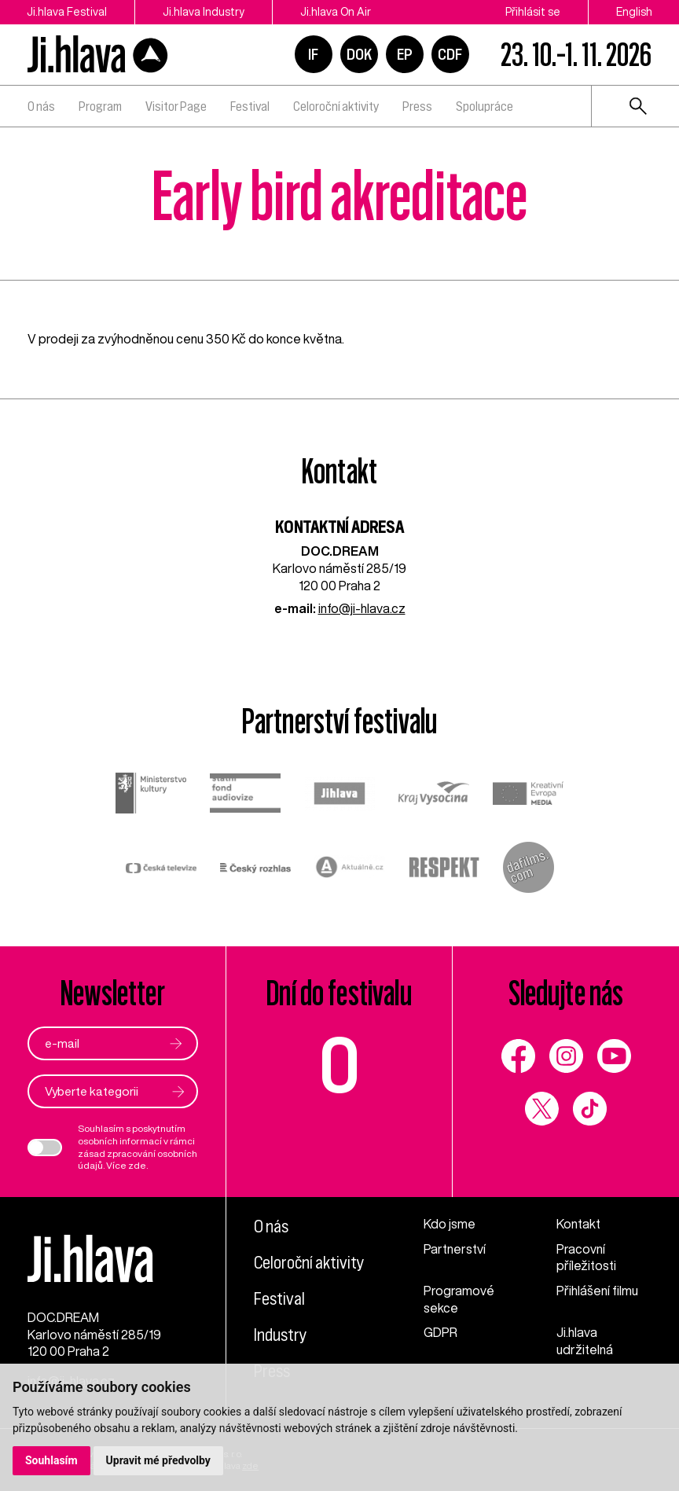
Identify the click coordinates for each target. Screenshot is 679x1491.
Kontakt (578, 1223)
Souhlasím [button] (51, 1460)
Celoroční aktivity (336, 106)
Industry (280, 1334)
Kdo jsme (449, 1223)
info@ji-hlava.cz (362, 608)
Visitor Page (176, 106)
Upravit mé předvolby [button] (158, 1460)
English (634, 11)
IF (313, 54)
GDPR (440, 1332)
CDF (450, 54)
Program (100, 106)
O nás (41, 106)
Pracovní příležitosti (586, 1257)
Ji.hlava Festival (67, 11)
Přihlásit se (532, 11)
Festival (250, 106)
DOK (359, 54)
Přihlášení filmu (597, 1290)
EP (405, 54)
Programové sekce (459, 1299)
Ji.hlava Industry (203, 11)
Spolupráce (484, 106)
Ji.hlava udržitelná (584, 1341)
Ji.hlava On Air (335, 11)
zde (137, 1165)
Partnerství (455, 1249)
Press (417, 106)
